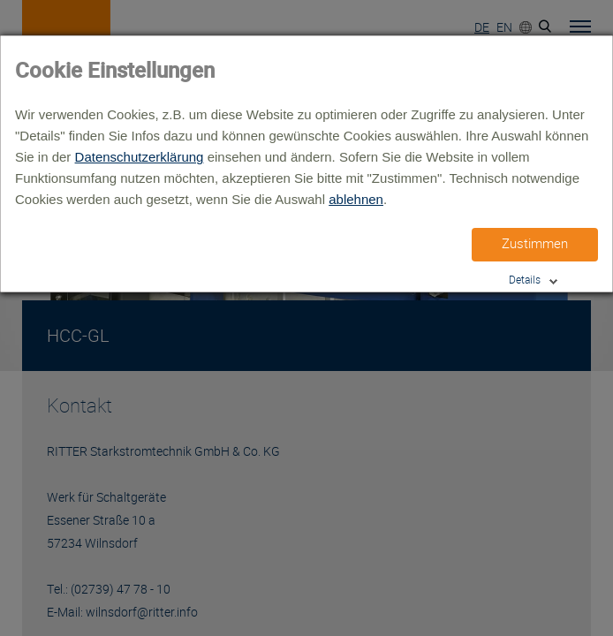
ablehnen (356, 199)
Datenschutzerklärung (139, 156)
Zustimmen (535, 244)
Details (525, 279)
